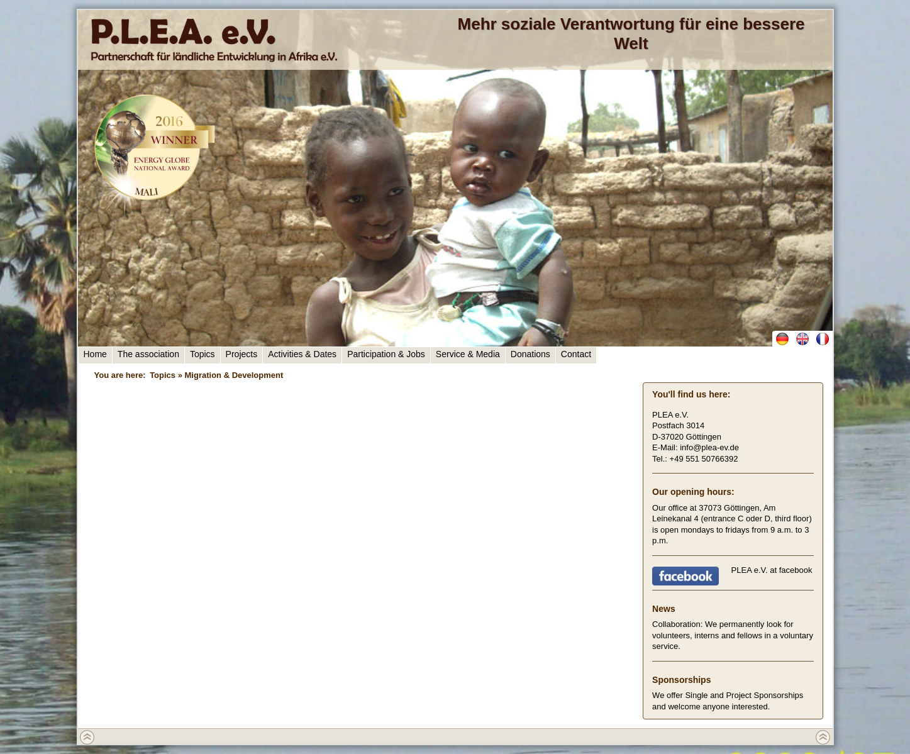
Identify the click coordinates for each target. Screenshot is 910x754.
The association (148, 354)
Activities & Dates (302, 354)
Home (95, 354)
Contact (576, 354)
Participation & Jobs (386, 354)
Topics (202, 354)
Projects (242, 354)
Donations (530, 354)
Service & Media (468, 354)
